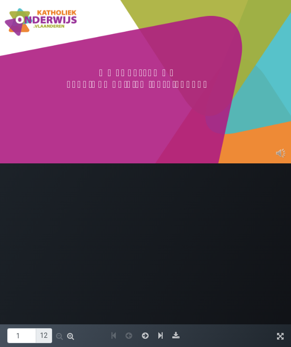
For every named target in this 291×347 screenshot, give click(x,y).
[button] (59, 336)
